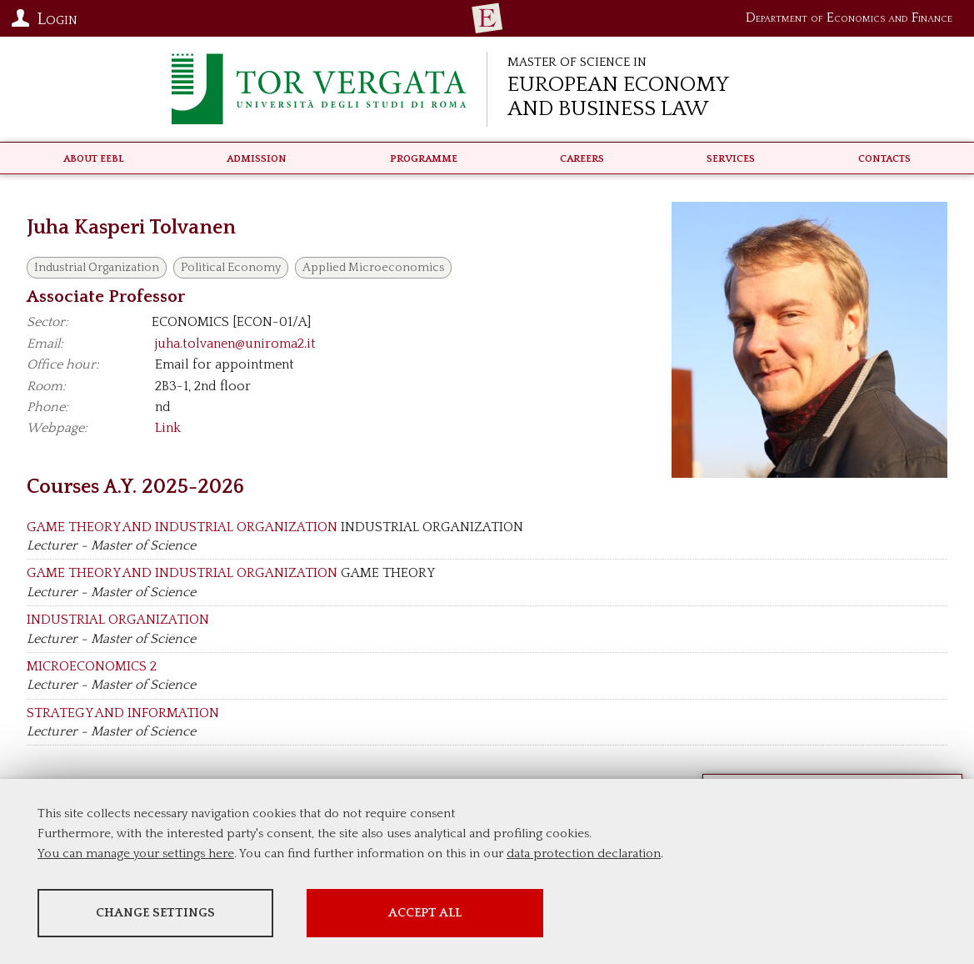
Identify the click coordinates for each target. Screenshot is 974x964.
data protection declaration (584, 855)
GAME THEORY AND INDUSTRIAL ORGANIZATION (182, 527)
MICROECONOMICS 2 (92, 666)
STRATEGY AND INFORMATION (123, 712)
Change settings (168, 914)
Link (168, 427)
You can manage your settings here (135, 855)
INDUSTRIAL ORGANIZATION (118, 619)
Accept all (469, 914)
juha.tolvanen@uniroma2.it (235, 343)
